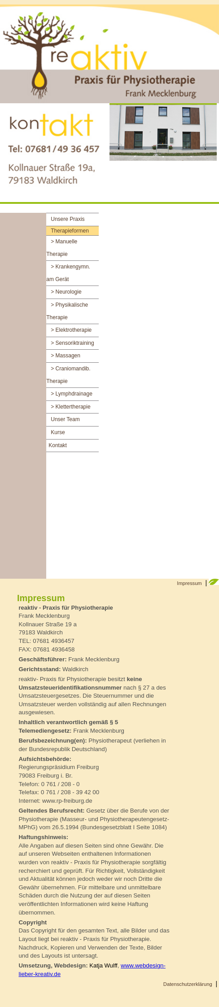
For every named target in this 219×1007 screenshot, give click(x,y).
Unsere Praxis (67, 219)
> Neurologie (66, 292)
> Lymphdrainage (71, 394)
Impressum (189, 583)
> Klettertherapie (70, 407)
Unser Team (65, 419)
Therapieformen (70, 231)
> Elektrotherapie (71, 330)
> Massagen (65, 355)
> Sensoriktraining (72, 343)
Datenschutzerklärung (187, 984)
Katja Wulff (103, 965)
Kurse (58, 432)
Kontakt (57, 445)
